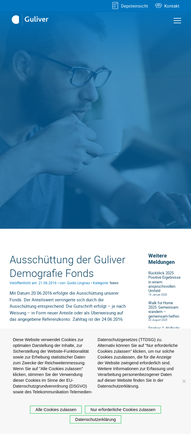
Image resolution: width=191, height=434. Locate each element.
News (114, 282)
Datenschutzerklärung (95, 419)
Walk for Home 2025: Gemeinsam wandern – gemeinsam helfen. (164, 309)
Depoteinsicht (134, 6)
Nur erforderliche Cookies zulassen (123, 409)
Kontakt (171, 6)
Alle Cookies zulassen (55, 409)
